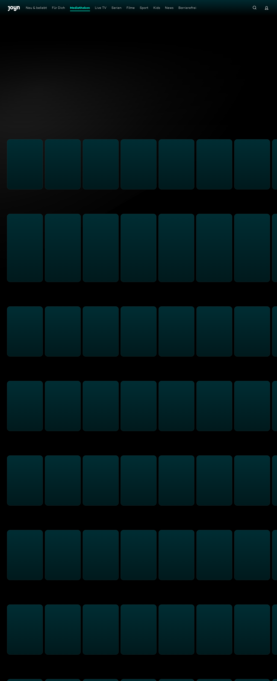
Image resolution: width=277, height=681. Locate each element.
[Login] (267, 8)
